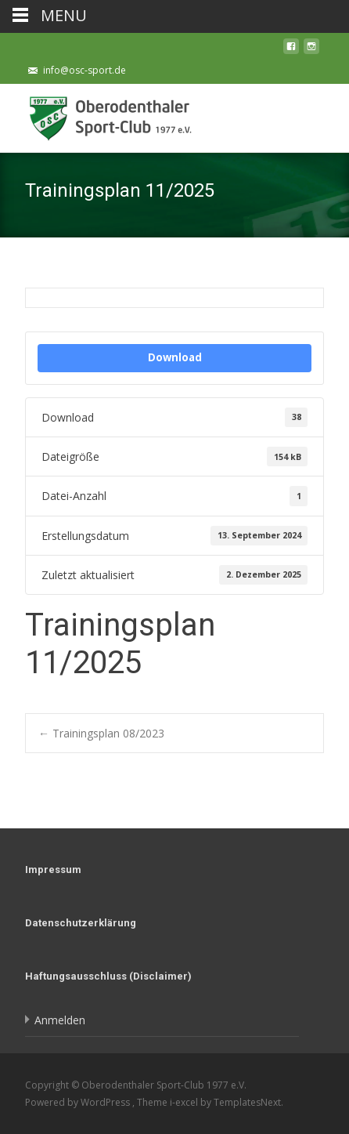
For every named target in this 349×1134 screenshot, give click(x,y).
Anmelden (59, 1020)
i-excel (185, 1102)
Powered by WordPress (78, 1102)
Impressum (53, 869)
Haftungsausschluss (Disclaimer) (108, 976)
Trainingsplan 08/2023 (101, 733)
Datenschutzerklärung (80, 923)
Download (175, 357)
